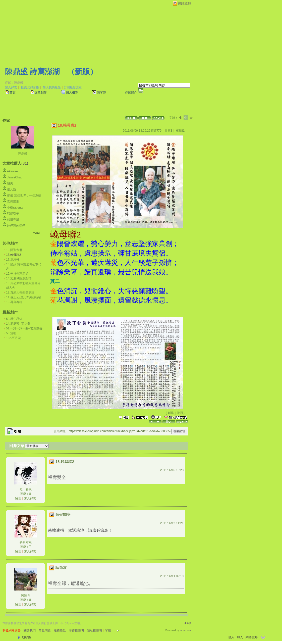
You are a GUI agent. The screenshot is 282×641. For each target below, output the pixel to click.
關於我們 (30, 630)
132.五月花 (13, 338)
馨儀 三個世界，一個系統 (24, 195)
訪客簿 (101, 92)
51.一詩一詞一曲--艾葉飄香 (24, 328)
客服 (108, 630)
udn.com (185, 630)
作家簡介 (131, 92)
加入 (240, 637)
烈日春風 (13, 219)
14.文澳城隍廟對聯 (18, 278)
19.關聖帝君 (14, 250)
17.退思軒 (12, 259)
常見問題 (45, 630)
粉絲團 (26, 637)
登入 (231, 637)
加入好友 (11, 87)
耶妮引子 (13, 213)
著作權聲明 (76, 630)
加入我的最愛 (52, 87)
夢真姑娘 (26, 542)
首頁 (13, 92)
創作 (171, 413)
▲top (187, 622)
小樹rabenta (15, 207)
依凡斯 (11, 189)
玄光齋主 (13, 201)
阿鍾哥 (25, 595)
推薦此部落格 (30, 87)
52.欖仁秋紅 (14, 319)
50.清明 (11, 333)
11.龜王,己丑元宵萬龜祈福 (23, 297)
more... (37, 233)
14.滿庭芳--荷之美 (18, 323)
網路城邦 (184, 3)
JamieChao (14, 177)
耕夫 (10, 183)
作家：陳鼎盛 (14, 82)
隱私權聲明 (94, 630)
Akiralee (12, 171)
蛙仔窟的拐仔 (16, 225)
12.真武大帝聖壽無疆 (20, 292)
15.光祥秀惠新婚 (17, 273)
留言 (18, 498)
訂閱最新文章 (73, 87)
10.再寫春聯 (14, 302)
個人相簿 (72, 92)
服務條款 (60, 630)
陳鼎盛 (22, 153)
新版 (82, 71)
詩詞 (180, 413)
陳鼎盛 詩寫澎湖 (32, 71)
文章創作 (41, 92)
